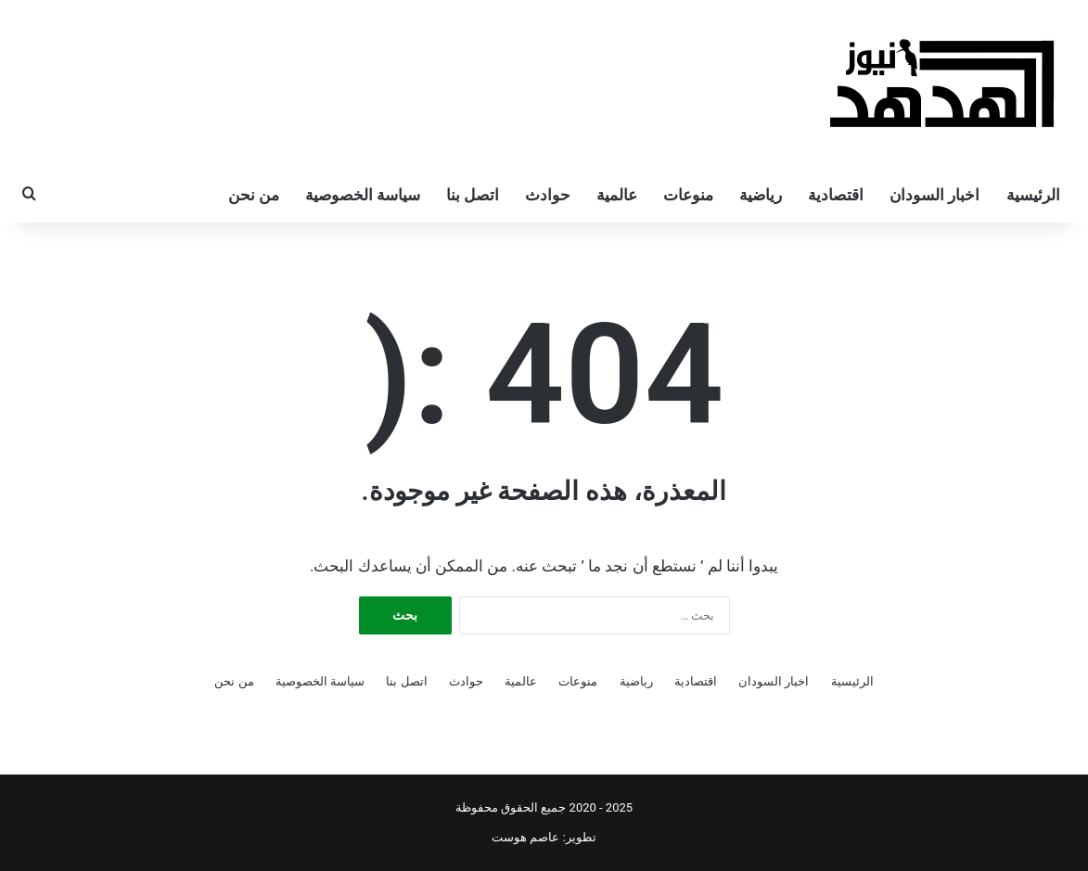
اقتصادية (836, 195)
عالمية (616, 195)
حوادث (547, 195)
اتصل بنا (472, 195)
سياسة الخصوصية (362, 195)
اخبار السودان (934, 195)
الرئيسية (1033, 195)
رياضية (760, 195)
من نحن (253, 195)
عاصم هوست (525, 837)
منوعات (688, 195)
